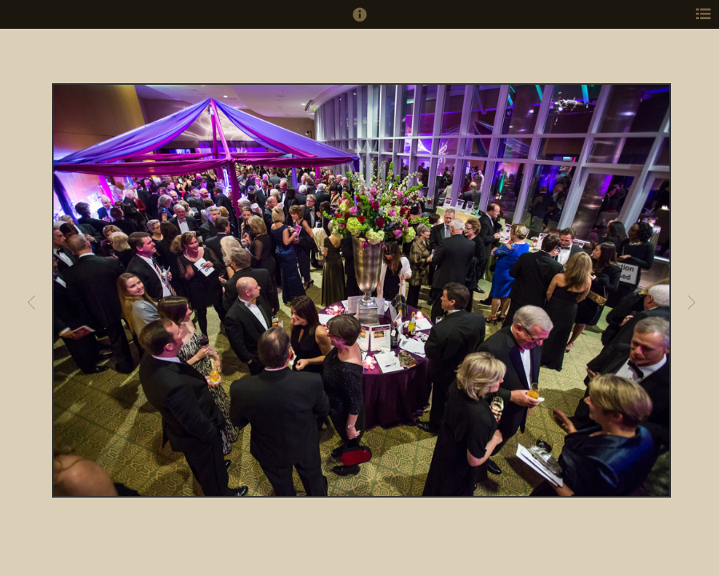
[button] (360, 21)
